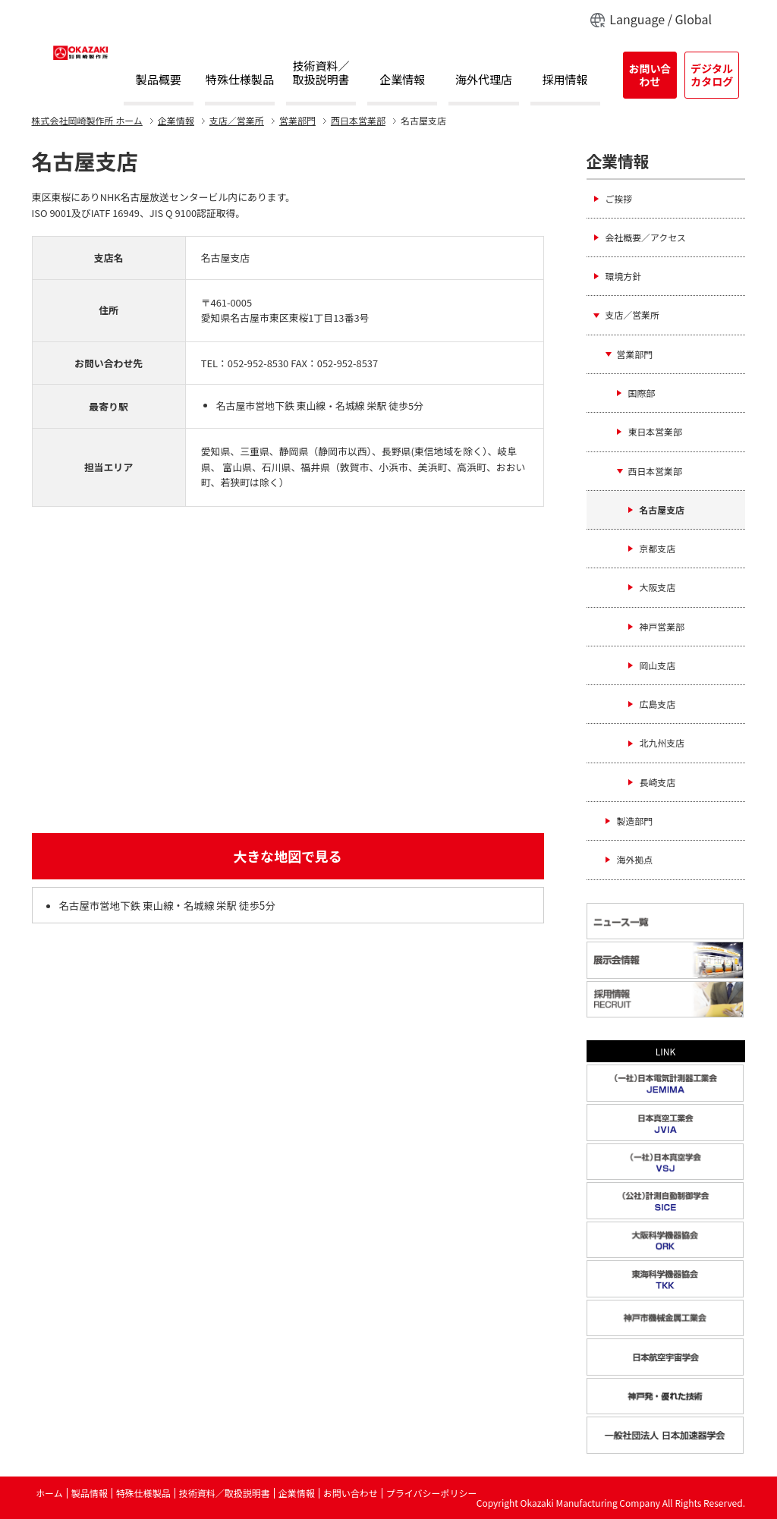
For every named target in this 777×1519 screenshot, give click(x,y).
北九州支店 (662, 742)
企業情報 (402, 80)
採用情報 (565, 80)
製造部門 (635, 820)
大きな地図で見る (287, 856)
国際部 (642, 392)
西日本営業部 (358, 120)
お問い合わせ (649, 75)
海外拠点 (635, 859)
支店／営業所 (236, 120)
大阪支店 (658, 586)
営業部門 (297, 120)
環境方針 (624, 275)
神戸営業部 (662, 626)
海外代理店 (483, 80)
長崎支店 (658, 781)
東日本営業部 (655, 431)
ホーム (87, 120)
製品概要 (158, 80)
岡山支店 (658, 665)
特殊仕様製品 (240, 80)
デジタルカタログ (711, 75)
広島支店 (658, 703)
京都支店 (658, 548)
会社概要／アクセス (646, 237)
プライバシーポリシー (431, 1492)
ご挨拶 (619, 198)
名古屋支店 (662, 509)
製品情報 (89, 1492)
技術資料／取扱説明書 (321, 73)
